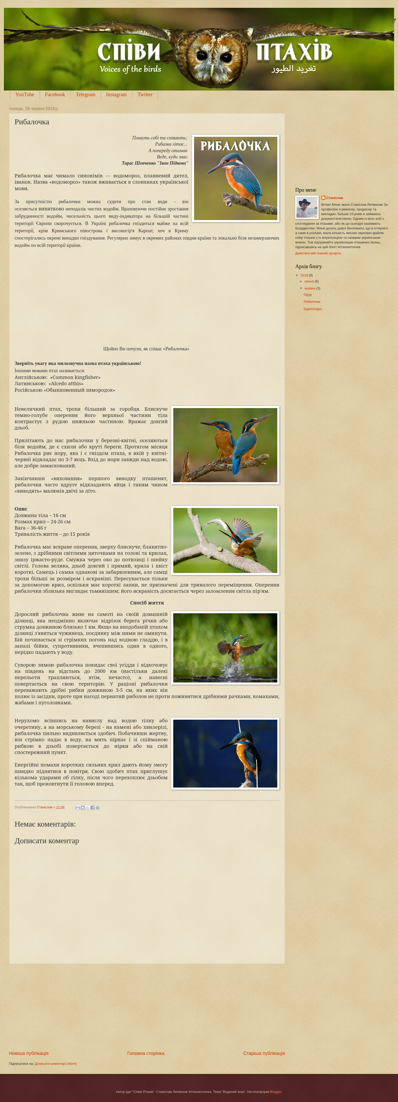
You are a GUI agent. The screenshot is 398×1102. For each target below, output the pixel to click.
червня (310, 288)
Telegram (85, 94)
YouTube (24, 94)
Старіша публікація (264, 1053)
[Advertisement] (147, 1007)
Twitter (145, 94)
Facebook (55, 94)
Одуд (308, 295)
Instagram (116, 94)
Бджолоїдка (313, 309)
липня (309, 281)
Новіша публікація (28, 1053)
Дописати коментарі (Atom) (56, 1064)
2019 (304, 275)
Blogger (275, 1092)
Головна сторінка (145, 1053)
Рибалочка (312, 302)
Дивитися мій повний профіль (318, 253)
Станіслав (334, 198)
